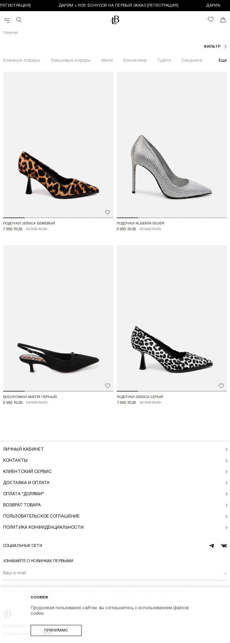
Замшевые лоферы (71, 60)
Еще (223, 60)
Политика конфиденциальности (43, 527)
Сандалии (191, 60)
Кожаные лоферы (21, 60)
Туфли (164, 60)
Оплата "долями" (23, 494)
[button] (14, 217)
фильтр (213, 46)
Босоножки (135, 60)
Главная (10, 33)
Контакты (15, 460)
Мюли (107, 60)
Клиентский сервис (27, 472)
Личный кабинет (23, 449)
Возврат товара (22, 505)
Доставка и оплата (26, 483)
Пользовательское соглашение (41, 516)
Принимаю (56, 630)
